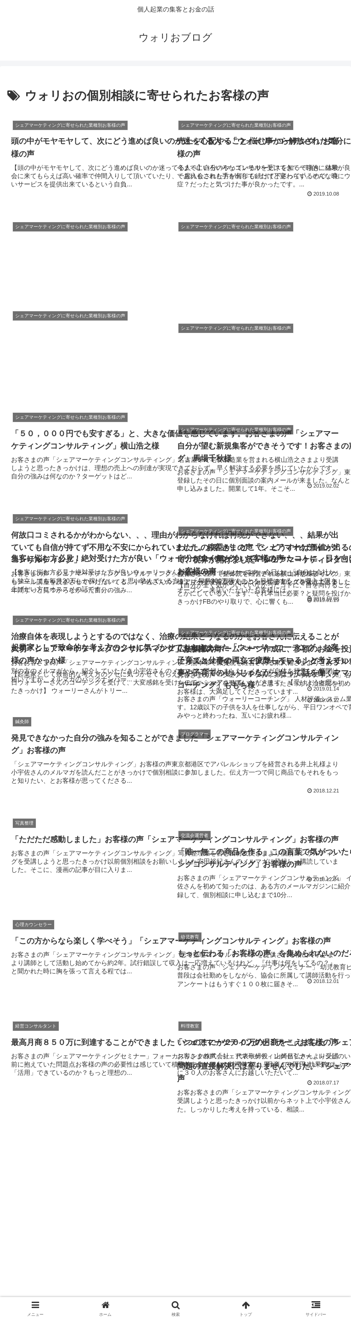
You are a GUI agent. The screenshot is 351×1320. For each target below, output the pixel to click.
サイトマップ (290, 1277)
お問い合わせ (175, 1277)
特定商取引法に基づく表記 (175, 1290)
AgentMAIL (61, 1277)
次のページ (175, 1155)
